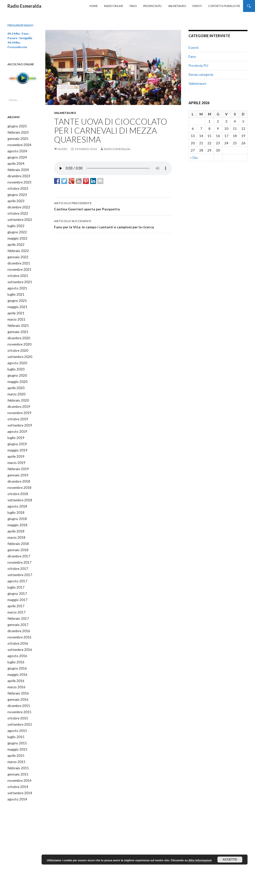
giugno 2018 (15, 503)
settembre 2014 (18, 766)
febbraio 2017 (16, 599)
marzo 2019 (15, 449)
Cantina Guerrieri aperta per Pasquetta (113, 205)
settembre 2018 (18, 485)
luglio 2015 (14, 712)
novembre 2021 (18, 263)
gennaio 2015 (16, 748)
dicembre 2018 (17, 467)
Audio (62, 149)
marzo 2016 (15, 664)
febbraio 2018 (16, 527)
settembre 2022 (18, 216)
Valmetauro (177, 5)
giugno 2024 (15, 156)
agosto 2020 (15, 353)
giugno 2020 (15, 365)
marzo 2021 (15, 311)
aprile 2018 (14, 515)
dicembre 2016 (17, 610)
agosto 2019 (15, 419)
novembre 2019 (18, 401)
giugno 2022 (15, 228)
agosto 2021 (15, 281)
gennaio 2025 (16, 138)
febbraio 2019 (16, 455)
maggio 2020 (16, 371)
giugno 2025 (15, 126)
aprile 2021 (14, 305)
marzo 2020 (15, 383)
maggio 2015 (16, 724)
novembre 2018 (18, 473)
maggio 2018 (16, 509)
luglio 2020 (14, 359)
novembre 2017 (18, 545)
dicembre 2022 (17, 204)
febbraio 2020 (16, 389)
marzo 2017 (15, 593)
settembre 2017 (18, 557)
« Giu (194, 157)
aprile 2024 (14, 162)
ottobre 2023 (16, 186)
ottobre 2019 (16, 407)
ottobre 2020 (16, 341)
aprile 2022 (14, 240)
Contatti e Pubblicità (224, 5)
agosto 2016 (15, 634)
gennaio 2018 (16, 533)
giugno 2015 (15, 718)
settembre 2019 (18, 413)
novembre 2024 (18, 144)
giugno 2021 (15, 293)
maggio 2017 (16, 581)
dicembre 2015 (17, 682)
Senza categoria (201, 74)
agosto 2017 (15, 563)
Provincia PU (152, 5)
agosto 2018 (15, 491)
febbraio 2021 (16, 317)
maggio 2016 (16, 652)
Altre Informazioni (200, 860)
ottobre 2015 (16, 694)
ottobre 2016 (16, 622)
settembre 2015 (18, 700)
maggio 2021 (16, 299)
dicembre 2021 (17, 258)
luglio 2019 (14, 425)
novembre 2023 (18, 180)
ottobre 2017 (16, 551)
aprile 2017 (14, 587)
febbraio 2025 (16, 132)
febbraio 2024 (16, 168)
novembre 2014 (18, 754)
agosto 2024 (15, 150)
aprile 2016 (14, 658)
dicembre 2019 (17, 395)
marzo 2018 (15, 521)
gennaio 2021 (16, 323)
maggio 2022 (16, 234)
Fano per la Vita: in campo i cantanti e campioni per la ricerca (113, 223)
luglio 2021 (14, 287)
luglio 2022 (14, 222)
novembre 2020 (18, 335)
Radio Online (113, 5)
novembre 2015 (18, 688)
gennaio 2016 (16, 676)
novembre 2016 (18, 616)
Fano (133, 5)
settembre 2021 (18, 275)
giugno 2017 (15, 575)
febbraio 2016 (16, 670)
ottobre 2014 (16, 760)
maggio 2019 (16, 437)
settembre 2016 (18, 628)
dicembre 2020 (17, 329)
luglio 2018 (14, 497)
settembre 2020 (18, 347)
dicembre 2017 (17, 539)
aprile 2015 (14, 730)
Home (93, 5)
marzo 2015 (15, 736)
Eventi (197, 5)
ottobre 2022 (16, 210)
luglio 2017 (14, 569)
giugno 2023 (15, 192)
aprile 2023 (14, 198)
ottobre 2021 (16, 269)
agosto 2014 (15, 772)
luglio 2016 (14, 640)
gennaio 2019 (16, 461)
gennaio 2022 (16, 252)
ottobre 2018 (16, 479)
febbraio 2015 (16, 742)
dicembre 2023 (17, 174)
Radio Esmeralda (24, 6)
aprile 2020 (14, 377)
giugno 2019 (15, 431)
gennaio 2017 (16, 605)
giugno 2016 (15, 646)
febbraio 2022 (16, 246)
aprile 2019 (14, 443)
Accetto (230, 859)
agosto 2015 (15, 706)
